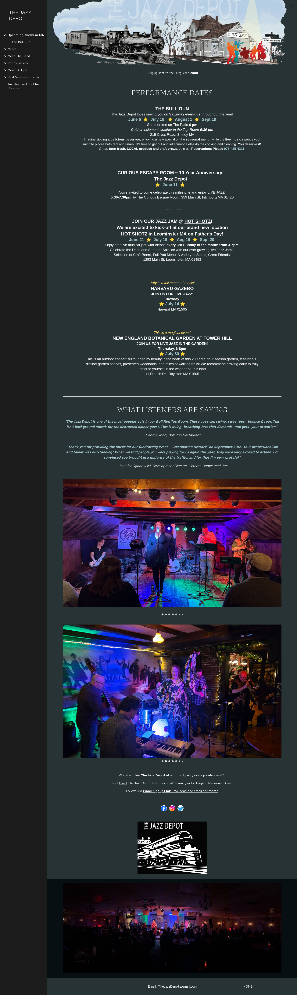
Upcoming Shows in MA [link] (26, 35)
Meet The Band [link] (19, 56)
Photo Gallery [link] (18, 63)
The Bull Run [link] (20, 42)
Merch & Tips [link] (17, 70)
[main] (172, 73)
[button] (292, 5)
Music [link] (12, 49)
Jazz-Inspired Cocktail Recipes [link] (23, 86)
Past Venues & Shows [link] (23, 77)
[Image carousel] (172, 547)
